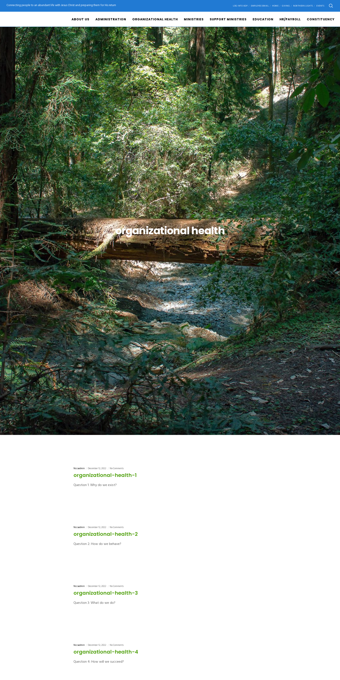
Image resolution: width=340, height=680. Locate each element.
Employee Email (260, 6)
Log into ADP (240, 6)
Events (320, 6)
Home (275, 6)
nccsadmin (79, 468)
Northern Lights (303, 6)
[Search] (330, 5)
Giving (286, 6)
